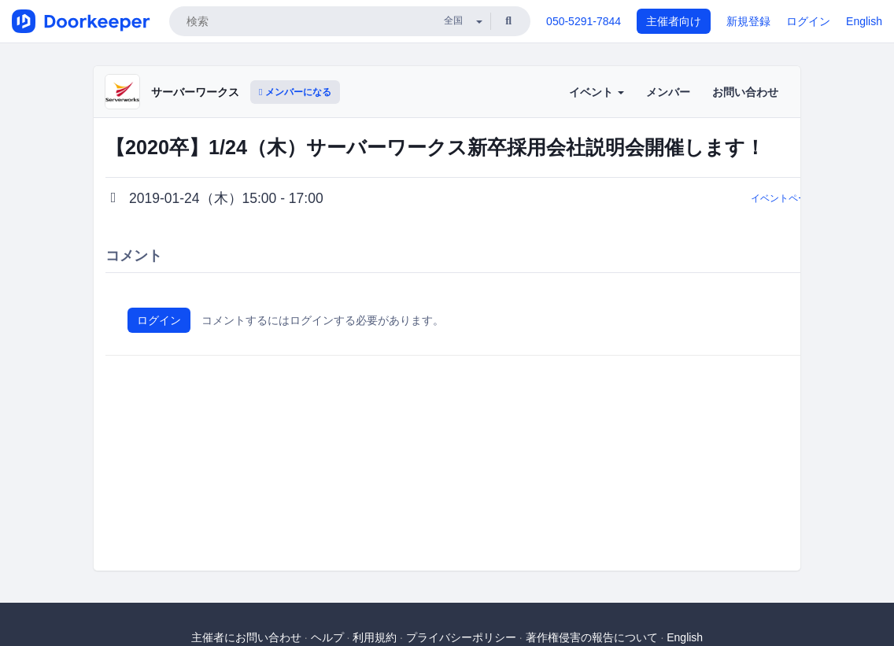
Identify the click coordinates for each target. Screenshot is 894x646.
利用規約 (375, 637)
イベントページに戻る (798, 198)
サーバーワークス (195, 92)
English (864, 21)
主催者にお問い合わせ (246, 637)
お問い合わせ (745, 92)
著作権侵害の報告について (592, 637)
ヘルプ (327, 637)
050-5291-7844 (583, 21)
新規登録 (748, 21)
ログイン (808, 21)
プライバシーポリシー (461, 637)
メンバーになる (295, 92)
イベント (596, 92)
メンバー (668, 92)
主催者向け (673, 21)
